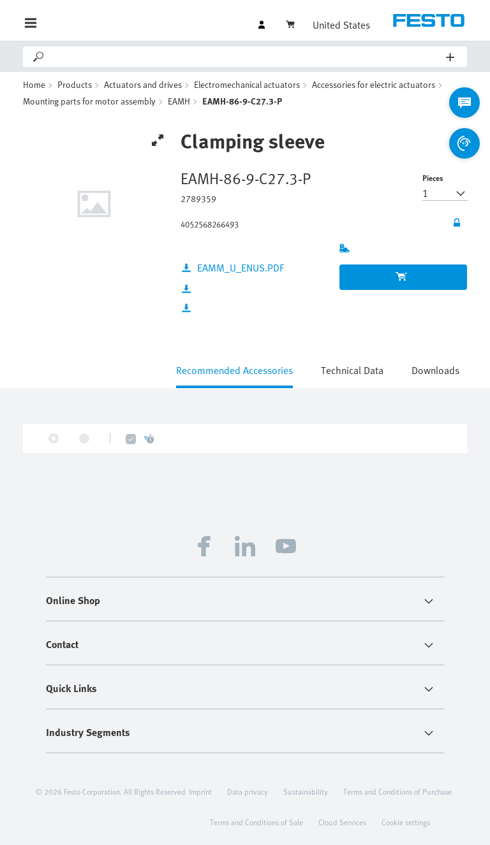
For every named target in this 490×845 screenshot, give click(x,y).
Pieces (432, 178)
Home (34, 84)
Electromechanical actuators (247, 84)
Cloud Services (342, 822)
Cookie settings (406, 822)
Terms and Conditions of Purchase (397, 791)
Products (74, 84)
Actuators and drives (143, 84)
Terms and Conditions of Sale (256, 822)
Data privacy (247, 791)
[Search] (246, 57)
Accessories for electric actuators (373, 84)
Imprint (200, 791)
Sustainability (305, 791)
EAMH (179, 101)
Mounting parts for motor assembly (89, 101)
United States (341, 24)
